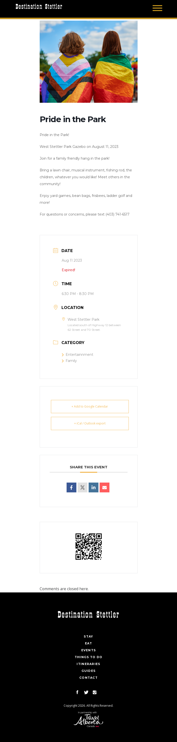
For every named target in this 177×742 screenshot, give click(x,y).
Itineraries (88, 664)
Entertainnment (77, 354)
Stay (88, 636)
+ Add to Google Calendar (89, 406)
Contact (88, 677)
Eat (88, 643)
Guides (89, 671)
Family (69, 360)
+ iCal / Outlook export (90, 423)
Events (88, 650)
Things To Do (89, 657)
